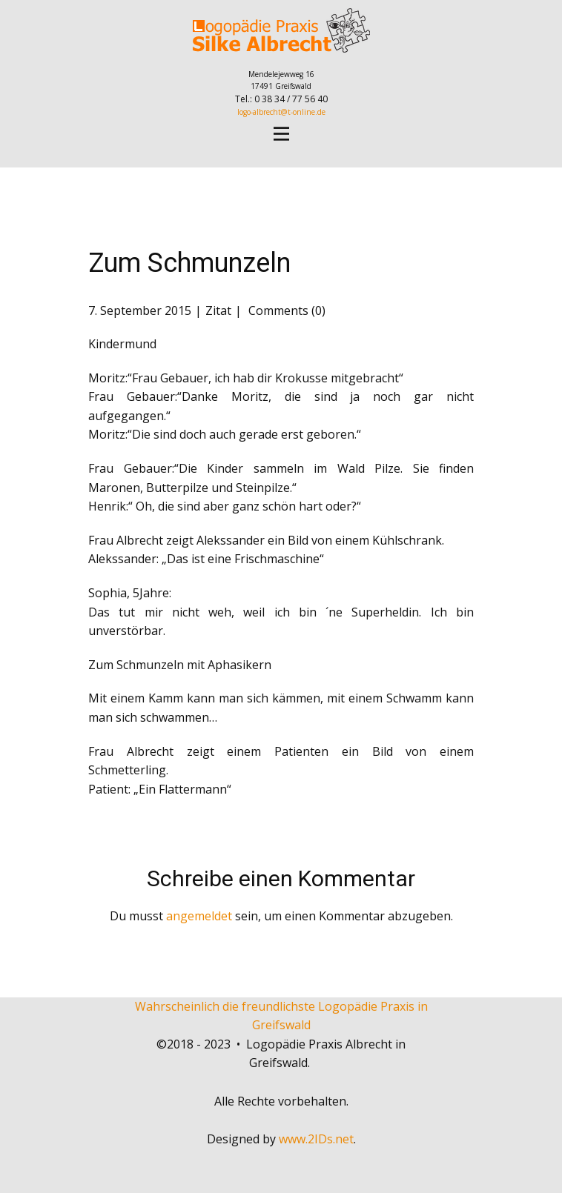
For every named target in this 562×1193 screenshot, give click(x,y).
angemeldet (199, 916)
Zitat (218, 310)
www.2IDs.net (316, 1139)
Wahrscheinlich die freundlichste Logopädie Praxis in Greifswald (281, 1016)
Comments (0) (285, 310)
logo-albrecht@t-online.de (281, 112)
